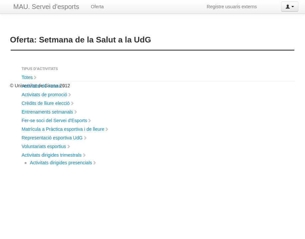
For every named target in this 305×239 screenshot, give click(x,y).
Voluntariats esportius (46, 146)
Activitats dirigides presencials (63, 162)
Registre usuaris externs (232, 6)
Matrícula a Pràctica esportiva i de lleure (65, 129)
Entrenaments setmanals (50, 112)
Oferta (97, 6)
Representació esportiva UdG (54, 137)
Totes (29, 77)
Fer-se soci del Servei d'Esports (57, 120)
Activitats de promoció (47, 94)
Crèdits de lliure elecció (48, 103)
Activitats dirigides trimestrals (54, 155)
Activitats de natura (44, 86)
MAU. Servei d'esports (46, 6)
